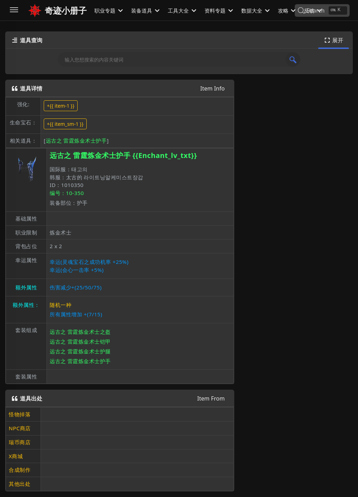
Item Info (212, 88)
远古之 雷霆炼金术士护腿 (80, 351)
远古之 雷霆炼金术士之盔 (80, 331)
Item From (211, 398)
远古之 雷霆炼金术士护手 (76, 140)
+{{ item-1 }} (60, 105)
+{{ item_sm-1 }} (65, 124)
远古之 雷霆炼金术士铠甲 (80, 341)
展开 (333, 40)
